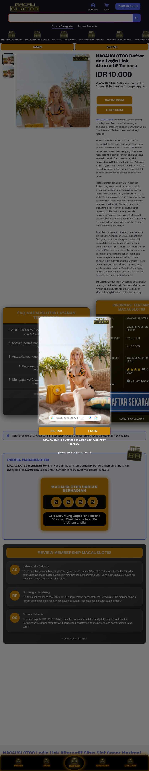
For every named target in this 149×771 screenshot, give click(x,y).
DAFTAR (56, 430)
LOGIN (92, 430)
